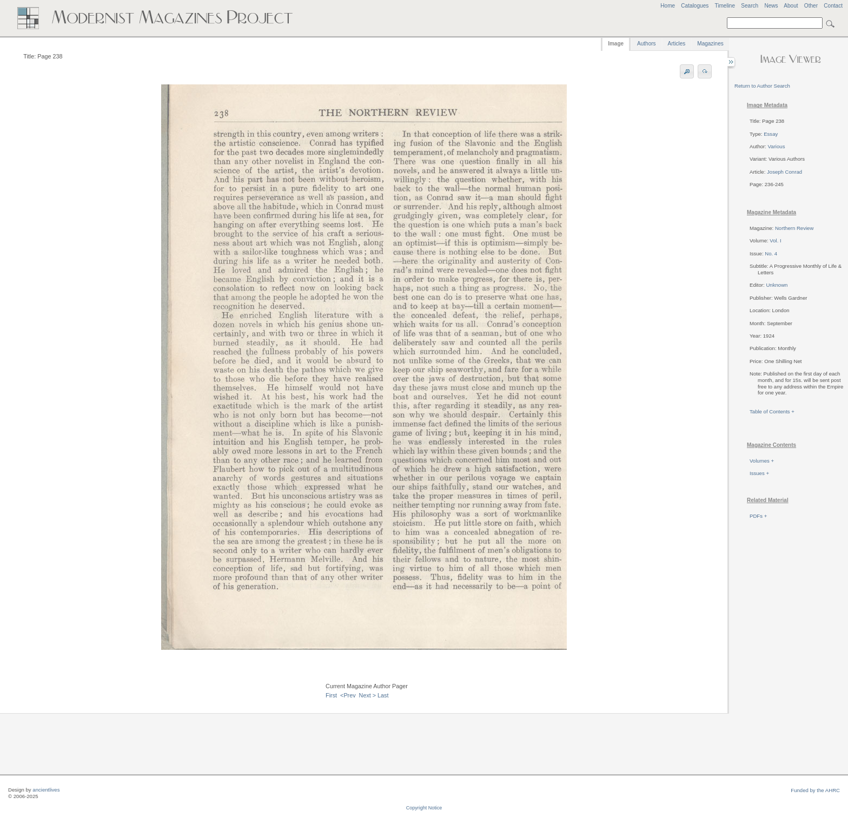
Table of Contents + (772, 411)
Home (667, 6)
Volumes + (762, 461)
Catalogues (694, 6)
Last (382, 695)
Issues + (759, 473)
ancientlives (45, 790)
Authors (646, 44)
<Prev (348, 695)
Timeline (724, 6)
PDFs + (758, 516)
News (771, 6)
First (331, 695)
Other (811, 6)
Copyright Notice (424, 808)
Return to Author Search (762, 86)
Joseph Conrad (784, 172)
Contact (833, 6)
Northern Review (794, 228)
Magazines (710, 44)
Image (616, 44)
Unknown (776, 285)
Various (776, 146)
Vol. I (775, 240)
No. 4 (771, 253)
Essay (771, 134)
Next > (367, 695)
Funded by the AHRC (815, 790)
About (791, 6)
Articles (677, 44)
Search (749, 6)
